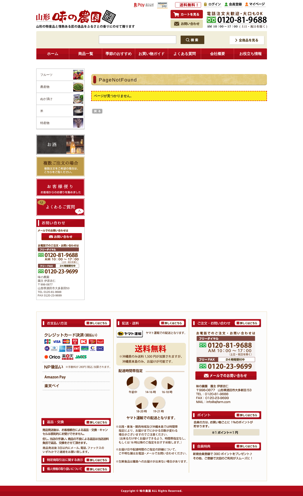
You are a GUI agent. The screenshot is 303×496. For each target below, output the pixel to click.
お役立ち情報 (250, 54)
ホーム (52, 54)
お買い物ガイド (151, 54)
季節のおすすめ (118, 54)
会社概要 (217, 54)
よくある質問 (184, 54)
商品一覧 (85, 54)
